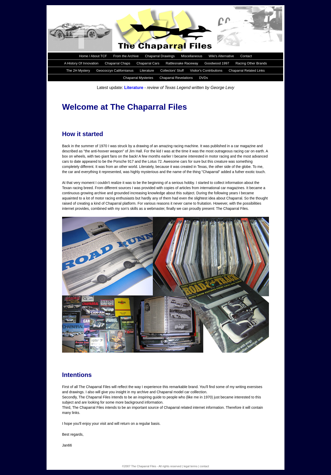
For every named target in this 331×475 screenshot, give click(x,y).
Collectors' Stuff (172, 70)
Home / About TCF (93, 56)
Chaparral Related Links (247, 70)
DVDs (203, 78)
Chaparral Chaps (117, 63)
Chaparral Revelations (176, 78)
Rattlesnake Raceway (182, 63)
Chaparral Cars (148, 63)
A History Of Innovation (81, 63)
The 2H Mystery (78, 70)
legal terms (191, 466)
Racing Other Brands (251, 63)
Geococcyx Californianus (114, 70)
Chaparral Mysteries (138, 78)
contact (204, 466)
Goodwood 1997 (217, 63)
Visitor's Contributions (206, 70)
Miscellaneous (191, 56)
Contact (246, 56)
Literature (147, 70)
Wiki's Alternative (221, 56)
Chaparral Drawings (160, 56)
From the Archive (126, 56)
